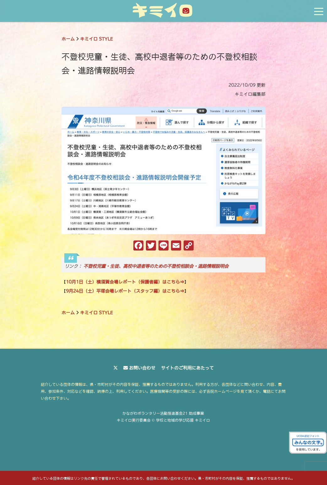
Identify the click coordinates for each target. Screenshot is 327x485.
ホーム (68, 39)
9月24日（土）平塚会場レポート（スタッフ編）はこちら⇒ (125, 291)
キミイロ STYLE (96, 39)
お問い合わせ (142, 368)
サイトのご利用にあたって (187, 368)
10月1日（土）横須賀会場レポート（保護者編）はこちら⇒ (125, 282)
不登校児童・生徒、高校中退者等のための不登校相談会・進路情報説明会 (155, 266)
